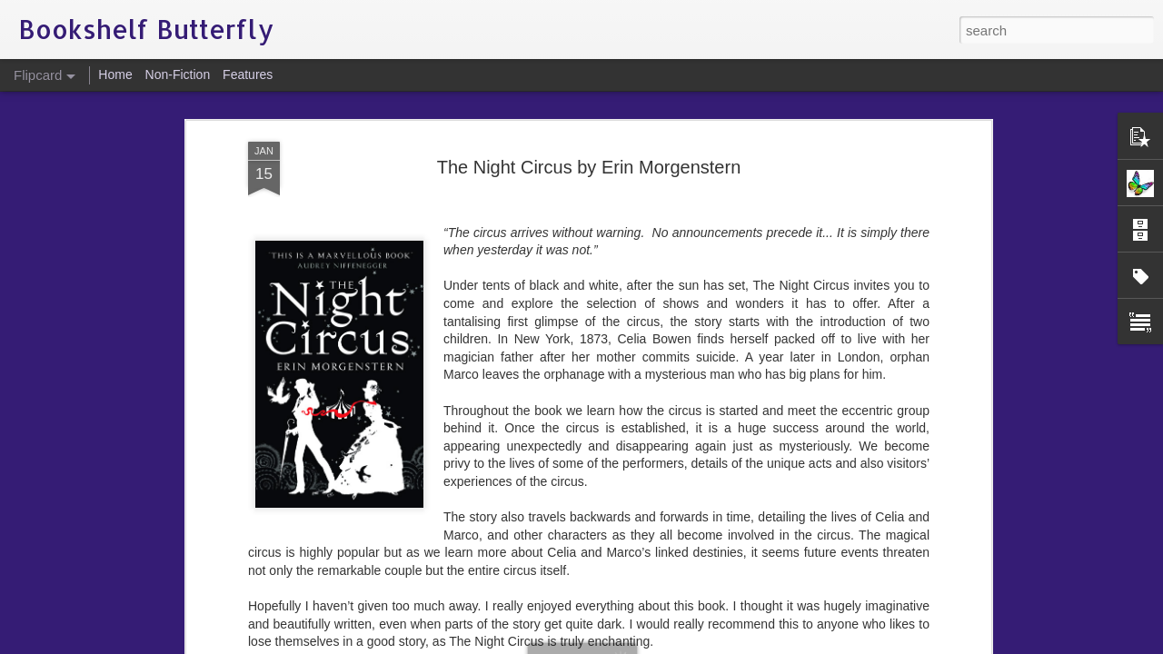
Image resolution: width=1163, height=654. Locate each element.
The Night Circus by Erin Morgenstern (589, 102)
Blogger (638, 644)
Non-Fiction (178, 74)
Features (248, 74)
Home (115, 74)
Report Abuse (691, 644)
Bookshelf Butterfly (674, 602)
